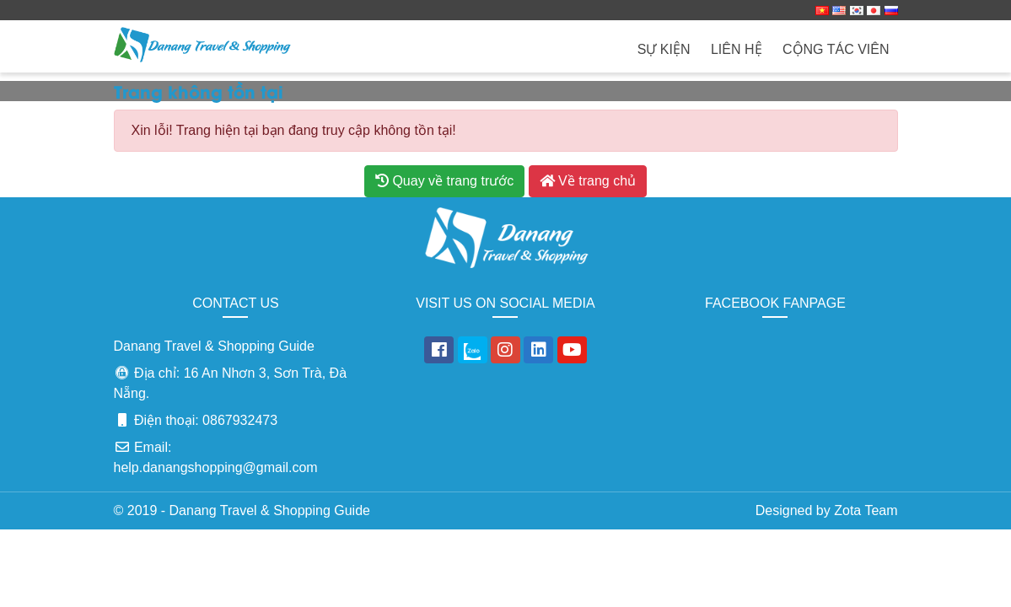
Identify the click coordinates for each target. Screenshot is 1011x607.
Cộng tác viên (836, 49)
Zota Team (865, 510)
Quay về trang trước (444, 181)
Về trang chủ (588, 181)
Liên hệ (736, 49)
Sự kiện (664, 49)
